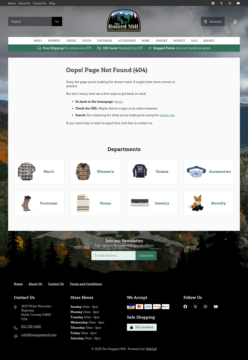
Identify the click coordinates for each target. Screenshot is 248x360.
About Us (24, 3)
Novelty (179, 40)
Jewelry (161, 40)
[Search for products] (30, 21)
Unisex (71, 40)
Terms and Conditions (86, 284)
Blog (52, 3)
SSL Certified (141, 327)
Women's (54, 40)
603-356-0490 (31, 326)
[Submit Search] (57, 21)
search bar (167, 115)
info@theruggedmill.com (39, 335)
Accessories (127, 40)
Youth (86, 40)
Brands (208, 40)
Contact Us (39, 3)
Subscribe (146, 255)
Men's (38, 40)
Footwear (104, 40)
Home (11, 3)
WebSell (151, 349)
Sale (194, 40)
